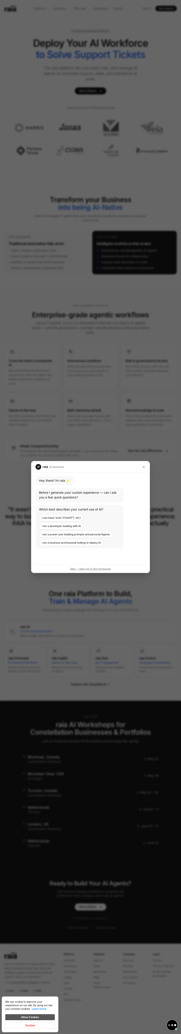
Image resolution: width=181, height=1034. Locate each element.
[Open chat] (172, 1025)
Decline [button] (30, 1025)
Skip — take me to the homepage (90, 569)
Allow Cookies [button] (30, 1017)
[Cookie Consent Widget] (30, 1014)
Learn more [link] (39, 1008)
